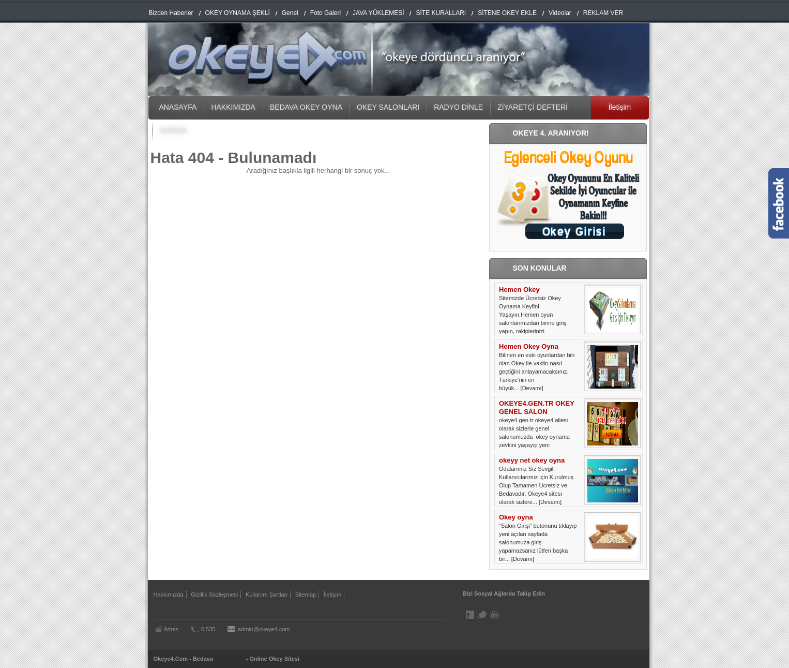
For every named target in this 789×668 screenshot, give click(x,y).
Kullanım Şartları (266, 594)
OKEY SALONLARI (388, 107)
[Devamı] (532, 388)
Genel (290, 13)
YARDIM (173, 130)
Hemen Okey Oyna (528, 346)
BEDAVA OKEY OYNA (306, 107)
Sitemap (305, 594)
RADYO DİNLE (458, 107)
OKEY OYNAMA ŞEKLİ (237, 13)
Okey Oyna (229, 659)
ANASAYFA (178, 107)
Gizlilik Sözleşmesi (214, 594)
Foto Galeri (325, 13)
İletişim (620, 107)
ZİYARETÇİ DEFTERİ (532, 107)
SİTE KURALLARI (441, 13)
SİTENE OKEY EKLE (507, 13)
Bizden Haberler (171, 13)
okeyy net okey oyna (532, 460)
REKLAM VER (603, 13)
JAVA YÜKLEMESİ (378, 13)
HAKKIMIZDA (233, 107)
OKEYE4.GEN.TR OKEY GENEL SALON (536, 407)
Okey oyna (516, 517)
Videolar (560, 13)
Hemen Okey (519, 289)
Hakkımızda (169, 594)
